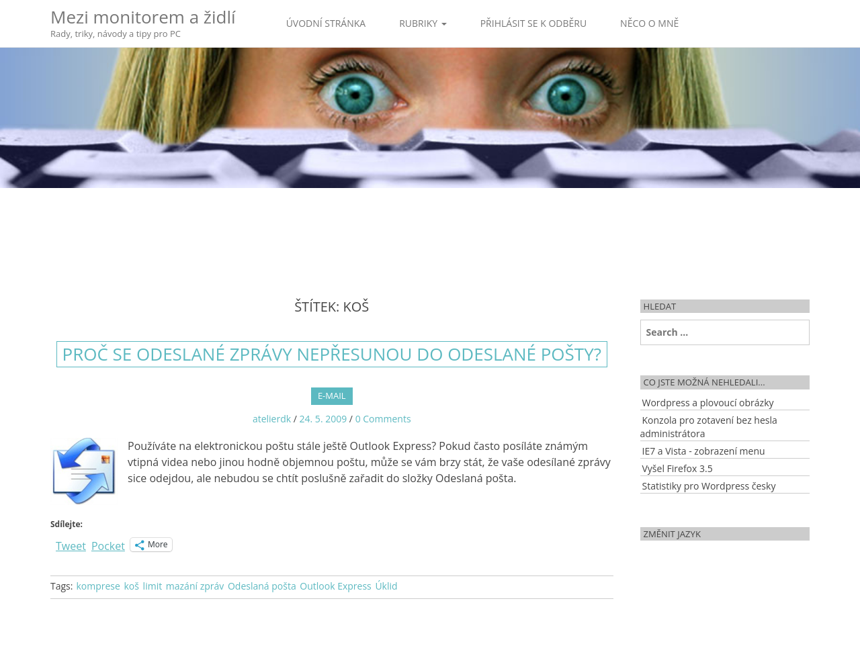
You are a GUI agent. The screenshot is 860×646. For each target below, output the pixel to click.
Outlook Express (335, 586)
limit (153, 586)
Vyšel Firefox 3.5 (677, 468)
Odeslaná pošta (262, 586)
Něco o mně (649, 23)
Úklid (386, 586)
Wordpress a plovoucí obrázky (708, 402)
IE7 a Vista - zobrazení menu (703, 451)
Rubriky (422, 23)
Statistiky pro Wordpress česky (709, 485)
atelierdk (272, 418)
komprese (98, 586)
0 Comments (383, 418)
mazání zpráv (195, 586)
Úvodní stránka (326, 23)
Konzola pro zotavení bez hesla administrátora (708, 427)
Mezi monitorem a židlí (143, 22)
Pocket (108, 546)
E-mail (332, 395)
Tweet (71, 544)
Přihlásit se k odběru (533, 23)
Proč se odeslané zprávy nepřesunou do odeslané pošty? (331, 354)
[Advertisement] (430, 231)
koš (131, 586)
